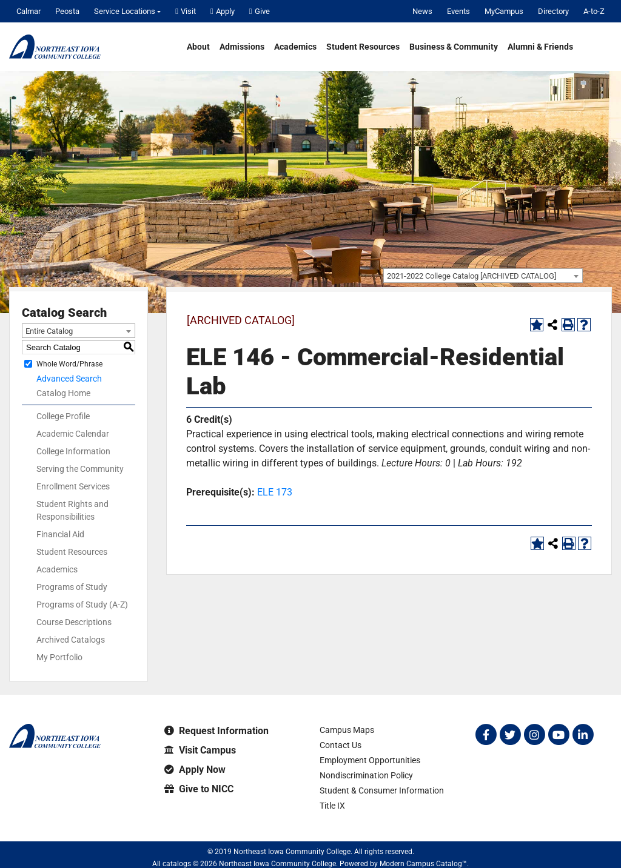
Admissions (242, 46)
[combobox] (483, 275)
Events (458, 11)
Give (259, 11)
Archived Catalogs (70, 639)
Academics (295, 46)
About (198, 46)
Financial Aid (60, 534)
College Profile (63, 416)
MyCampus (504, 11)
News (422, 11)
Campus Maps (347, 730)
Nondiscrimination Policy (366, 775)
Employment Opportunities (370, 760)
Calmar (28, 11)
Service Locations (124, 11)
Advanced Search (69, 378)
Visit (185, 11)
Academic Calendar (72, 434)
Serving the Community (80, 469)
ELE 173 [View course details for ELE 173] (274, 492)
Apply (222, 11)
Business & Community (453, 46)
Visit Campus (200, 750)
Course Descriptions (74, 622)
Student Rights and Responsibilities (72, 510)
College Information (73, 451)
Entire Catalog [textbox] (49, 331)
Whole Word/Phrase (69, 364)
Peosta (67, 11)
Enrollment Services (73, 486)
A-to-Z (594, 11)
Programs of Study (71, 587)
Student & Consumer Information (382, 790)
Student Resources (363, 46)
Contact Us (340, 745)
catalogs (177, 864)
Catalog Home (63, 393)
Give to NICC (198, 789)
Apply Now (195, 769)
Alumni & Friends (540, 46)
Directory (553, 11)
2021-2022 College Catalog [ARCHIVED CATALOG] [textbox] (471, 275)
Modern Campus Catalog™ (423, 864)
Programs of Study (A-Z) (82, 604)
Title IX (332, 805)
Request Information (216, 731)
